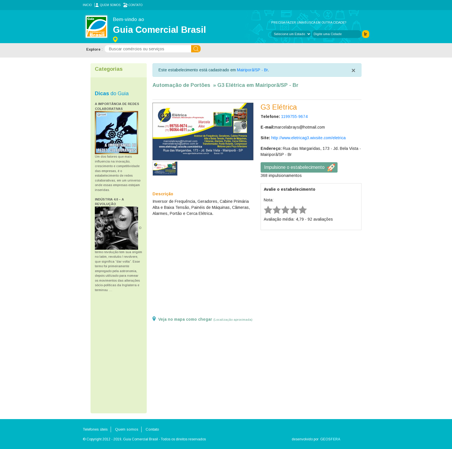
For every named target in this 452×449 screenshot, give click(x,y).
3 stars (281, 205)
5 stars (299, 205)
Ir (365, 34)
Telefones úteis (95, 429)
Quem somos (110, 5)
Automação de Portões (181, 85)
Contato (135, 5)
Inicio (87, 5)
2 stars (273, 205)
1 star (264, 205)
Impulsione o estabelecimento (294, 167)
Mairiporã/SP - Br (252, 70)
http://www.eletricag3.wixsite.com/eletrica (308, 137)
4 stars (290, 205)
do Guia (112, 93)
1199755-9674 (294, 116)
